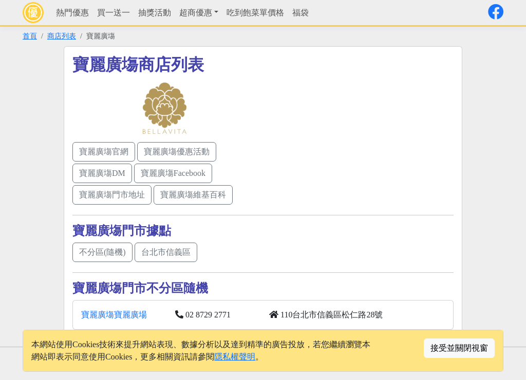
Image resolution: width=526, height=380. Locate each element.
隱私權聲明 (234, 356)
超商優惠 (195, 12)
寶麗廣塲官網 (103, 151)
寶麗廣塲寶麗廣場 (114, 314)
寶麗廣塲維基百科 (193, 194)
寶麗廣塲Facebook (173, 173)
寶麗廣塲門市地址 (112, 194)
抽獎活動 (154, 12)
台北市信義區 (166, 252)
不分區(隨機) (102, 252)
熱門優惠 (72, 12)
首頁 (30, 36)
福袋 (300, 12)
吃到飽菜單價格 (255, 12)
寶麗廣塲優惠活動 (177, 151)
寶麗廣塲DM (102, 173)
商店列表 (61, 36)
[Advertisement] (361, 126)
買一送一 (113, 12)
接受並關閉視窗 (459, 348)
